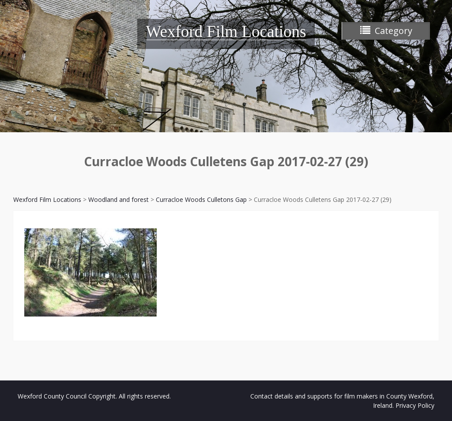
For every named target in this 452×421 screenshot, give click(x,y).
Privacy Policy (415, 405)
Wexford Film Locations (226, 31)
